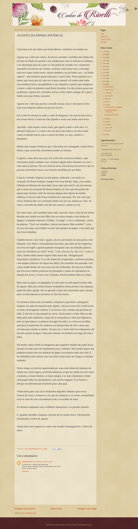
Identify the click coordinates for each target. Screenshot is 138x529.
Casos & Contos (106, 39)
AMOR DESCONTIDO (111, 115)
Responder (25, 471)
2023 (104, 60)
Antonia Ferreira (27, 461)
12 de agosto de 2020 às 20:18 (43, 461)
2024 (104, 57)
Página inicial (56, 509)
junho (106, 105)
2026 (104, 51)
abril (106, 122)
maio (106, 119)
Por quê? (103, 42)
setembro (108, 96)
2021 (104, 66)
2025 (104, 54)
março (107, 124)
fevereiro (107, 128)
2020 (104, 69)
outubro (107, 93)
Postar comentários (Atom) (28, 513)
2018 (104, 75)
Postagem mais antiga (86, 509)
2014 (104, 134)
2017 (104, 78)
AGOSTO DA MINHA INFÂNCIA (110, 111)
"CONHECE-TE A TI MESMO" (113, 107)
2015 (104, 84)
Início (102, 34)
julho (106, 102)
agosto (107, 99)
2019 (104, 72)
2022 (104, 63)
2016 (104, 81)
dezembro (108, 87)
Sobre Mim (104, 36)
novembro (108, 90)
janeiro (107, 130)
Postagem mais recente (25, 509)
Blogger (89, 525)
